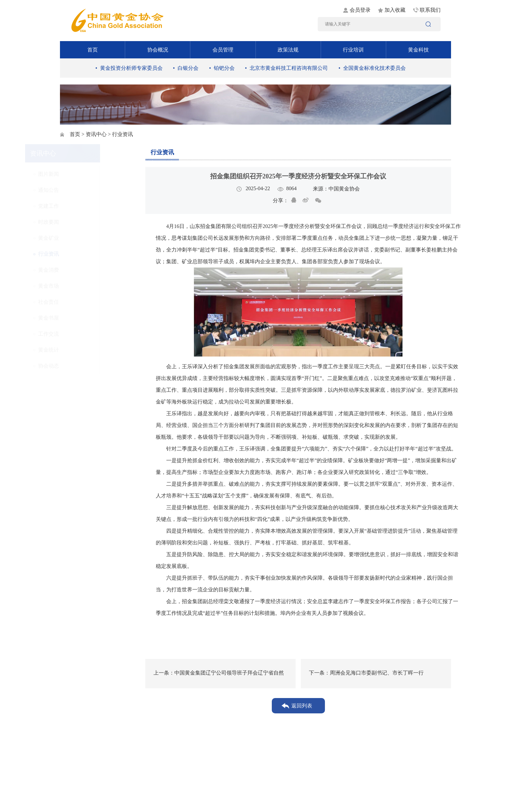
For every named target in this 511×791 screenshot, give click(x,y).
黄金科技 (418, 50)
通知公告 (83, 190)
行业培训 (353, 50)
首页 (92, 50)
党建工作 (83, 206)
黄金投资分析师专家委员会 (131, 68)
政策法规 (288, 50)
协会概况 (157, 50)
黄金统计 (83, 350)
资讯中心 (96, 134)
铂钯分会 (224, 68)
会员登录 (360, 10)
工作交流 (83, 334)
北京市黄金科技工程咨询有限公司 (289, 68)
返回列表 (301, 705)
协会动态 (83, 366)
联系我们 (430, 10)
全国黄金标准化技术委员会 (374, 68)
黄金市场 (83, 286)
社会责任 (83, 302)
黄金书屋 (83, 318)
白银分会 (188, 68)
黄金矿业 (83, 238)
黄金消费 (83, 270)
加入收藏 (395, 10)
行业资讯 (83, 254)
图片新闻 (83, 174)
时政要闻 (83, 222)
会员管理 (222, 50)
